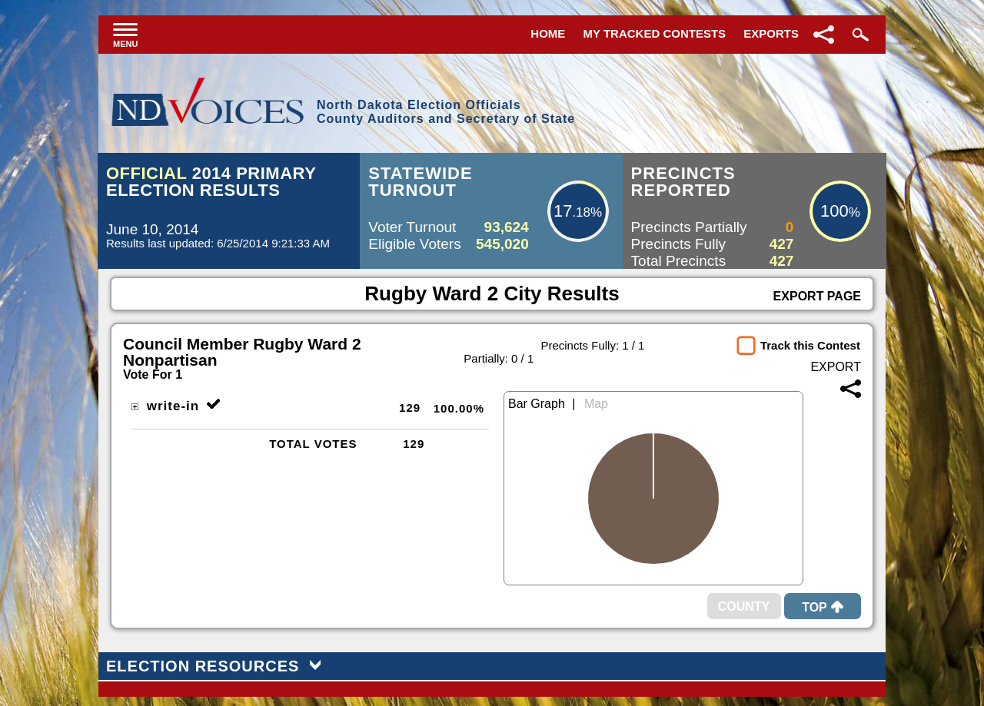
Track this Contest (810, 345)
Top (822, 607)
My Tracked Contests (654, 33)
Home (547, 33)
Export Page (817, 296)
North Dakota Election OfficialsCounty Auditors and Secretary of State (446, 111)
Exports (771, 33)
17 (563, 210)
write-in (165, 406)
